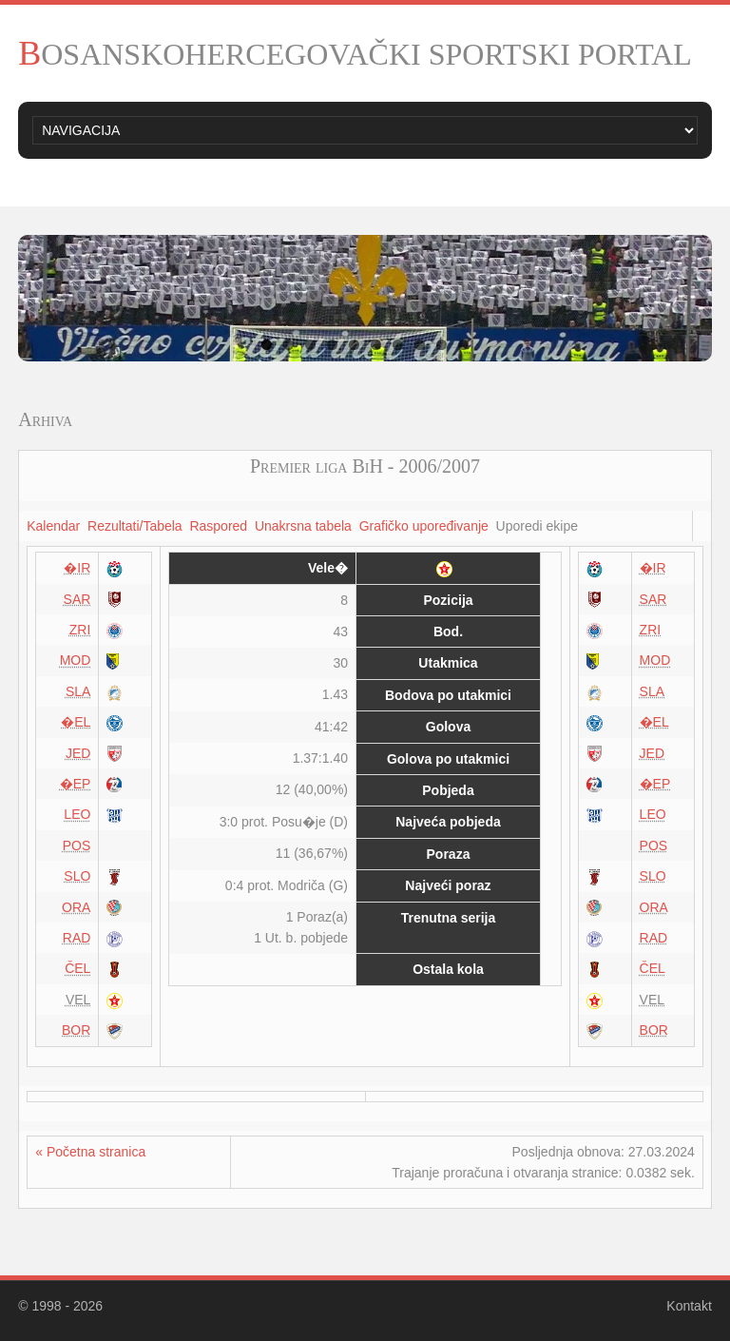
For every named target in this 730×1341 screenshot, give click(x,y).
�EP (75, 783)
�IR (77, 567)
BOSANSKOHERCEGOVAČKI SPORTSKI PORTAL (355, 54)
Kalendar (53, 526)
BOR (76, 1030)
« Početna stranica (90, 1151)
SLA (78, 691)
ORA (76, 907)
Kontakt (688, 1305)
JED (78, 753)
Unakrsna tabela (303, 526)
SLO (77, 876)
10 (463, 345)
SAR (77, 599)
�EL (75, 721)
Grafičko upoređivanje (424, 526)
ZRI (80, 629)
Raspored (218, 526)
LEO (77, 814)
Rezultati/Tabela (134, 526)
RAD (77, 937)
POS (77, 845)
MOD (75, 660)
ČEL (77, 968)
